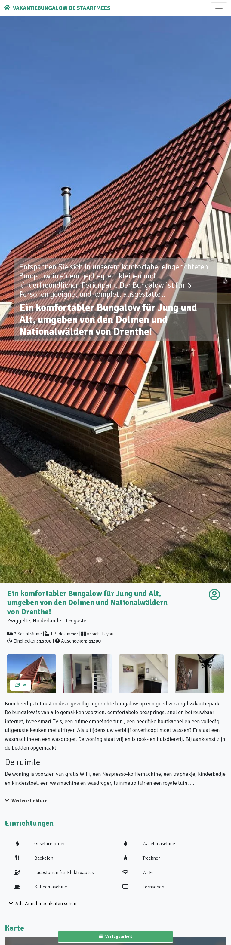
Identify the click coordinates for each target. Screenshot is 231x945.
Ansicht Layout (101, 634)
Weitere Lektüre (26, 801)
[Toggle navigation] (219, 8)
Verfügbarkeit (115, 936)
